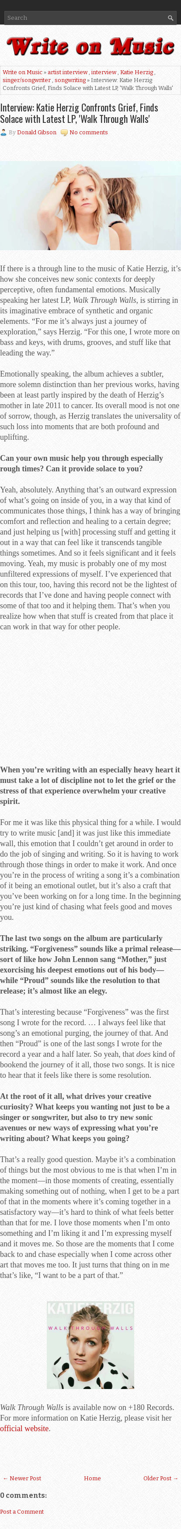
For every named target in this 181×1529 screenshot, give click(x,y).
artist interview (67, 72)
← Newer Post (22, 1478)
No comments (89, 132)
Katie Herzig (136, 72)
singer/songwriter (27, 80)
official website (24, 1428)
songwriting (70, 80)
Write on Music (22, 72)
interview (103, 72)
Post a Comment (22, 1511)
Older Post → (160, 1478)
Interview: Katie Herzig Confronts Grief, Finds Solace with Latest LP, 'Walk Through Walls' (79, 112)
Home (92, 1478)
